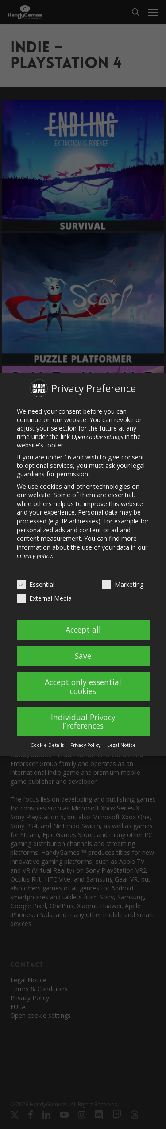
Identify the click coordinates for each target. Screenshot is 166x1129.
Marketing (122, 584)
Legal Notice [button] (121, 745)
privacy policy (34, 556)
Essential (35, 584)
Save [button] (83, 655)
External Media (44, 598)
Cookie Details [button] (48, 745)
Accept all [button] (83, 629)
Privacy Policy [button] (86, 745)
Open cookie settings (98, 437)
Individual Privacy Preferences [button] (83, 721)
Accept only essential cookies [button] (83, 686)
